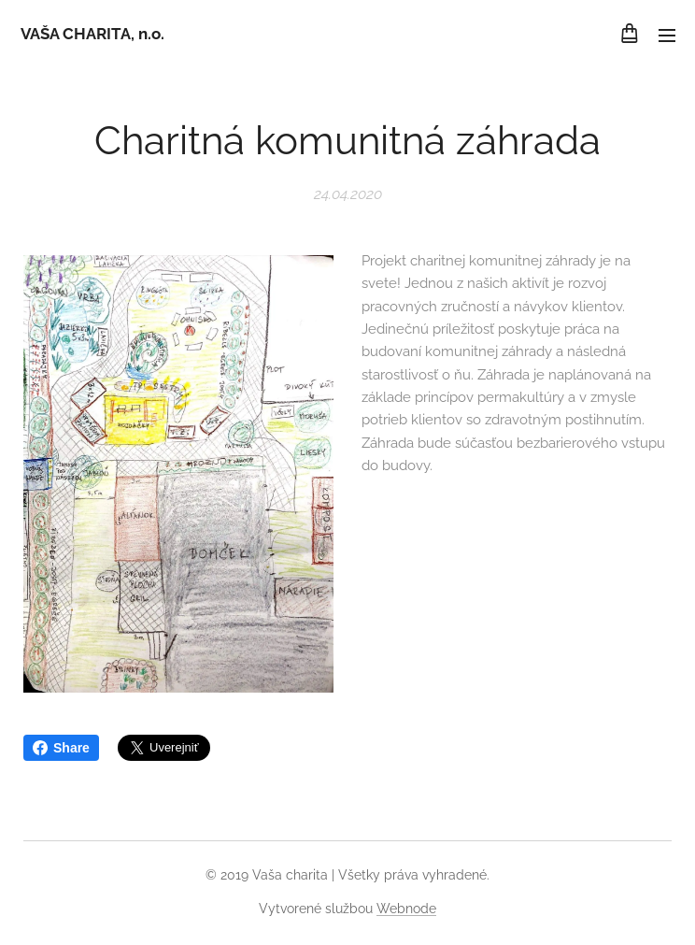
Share (61, 747)
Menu (667, 35)
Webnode (406, 908)
